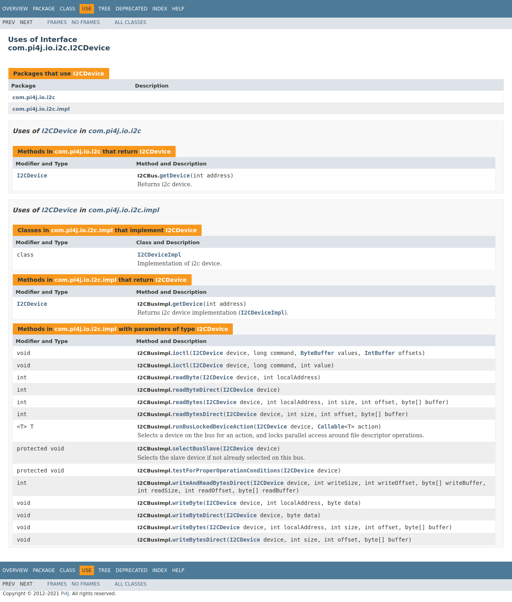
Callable (330, 426)
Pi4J (65, 593)
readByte (185, 377)
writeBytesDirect (199, 539)
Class (67, 9)
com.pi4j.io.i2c (33, 97)
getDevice (175, 175)
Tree (104, 9)
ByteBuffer (317, 353)
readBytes (187, 402)
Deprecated (132, 9)
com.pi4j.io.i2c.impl (41, 109)
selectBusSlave (196, 448)
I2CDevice (88, 73)
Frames (57, 22)
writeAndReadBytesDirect (211, 483)
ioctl (180, 353)
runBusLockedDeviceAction (212, 426)
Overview (15, 9)
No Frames (86, 22)
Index (160, 9)
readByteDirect (196, 390)
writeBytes (189, 527)
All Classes (130, 22)
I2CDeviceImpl (160, 254)
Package (44, 9)
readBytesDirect (197, 414)
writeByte (187, 503)
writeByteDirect (197, 515)
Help (178, 9)
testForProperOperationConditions (226, 470)
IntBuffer (379, 353)
